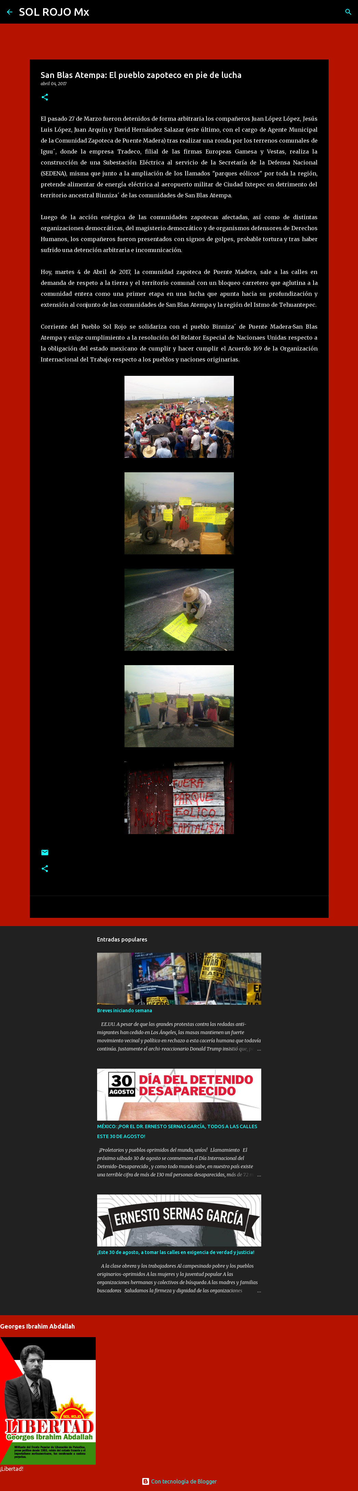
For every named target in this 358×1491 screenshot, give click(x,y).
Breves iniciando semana (124, 1010)
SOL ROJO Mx (54, 11)
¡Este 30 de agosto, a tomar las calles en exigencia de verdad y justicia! (175, 1252)
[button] (45, 97)
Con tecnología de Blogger (179, 1481)
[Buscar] (99, 12)
